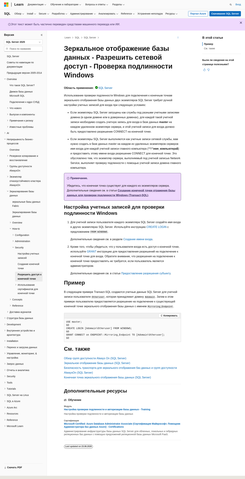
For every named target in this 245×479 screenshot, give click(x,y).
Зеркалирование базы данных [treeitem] (24, 214)
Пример (208, 44)
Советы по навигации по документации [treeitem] (20, 64)
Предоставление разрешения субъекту (145, 273)
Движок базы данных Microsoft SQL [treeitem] (21, 93)
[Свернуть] (41, 35)
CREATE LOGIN (156, 227)
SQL (77, 37)
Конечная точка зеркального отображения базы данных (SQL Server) (107, 377)
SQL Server (90, 37)
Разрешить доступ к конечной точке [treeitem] (29, 276)
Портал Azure (198, 13)
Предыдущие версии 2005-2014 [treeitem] (24, 72)
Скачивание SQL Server (225, 13)
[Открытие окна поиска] (230, 5)
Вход (238, 4)
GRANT (91, 251)
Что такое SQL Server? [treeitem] (22, 85)
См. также (209, 48)
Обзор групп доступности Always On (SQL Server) (95, 358)
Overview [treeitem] (14, 149)
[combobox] (23, 42)
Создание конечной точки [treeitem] (28, 266)
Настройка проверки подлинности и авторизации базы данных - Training (107, 409)
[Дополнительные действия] (178, 37)
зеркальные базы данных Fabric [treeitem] (26, 203)
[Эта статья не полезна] (208, 70)
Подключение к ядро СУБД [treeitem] (24, 102)
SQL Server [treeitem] (13, 56)
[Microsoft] (6, 4)
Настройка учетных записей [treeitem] (28, 255)
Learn (68, 37)
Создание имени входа (137, 239)
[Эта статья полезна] (204, 70)
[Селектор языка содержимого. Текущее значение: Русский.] (12, 473)
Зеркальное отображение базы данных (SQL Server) (97, 363)
